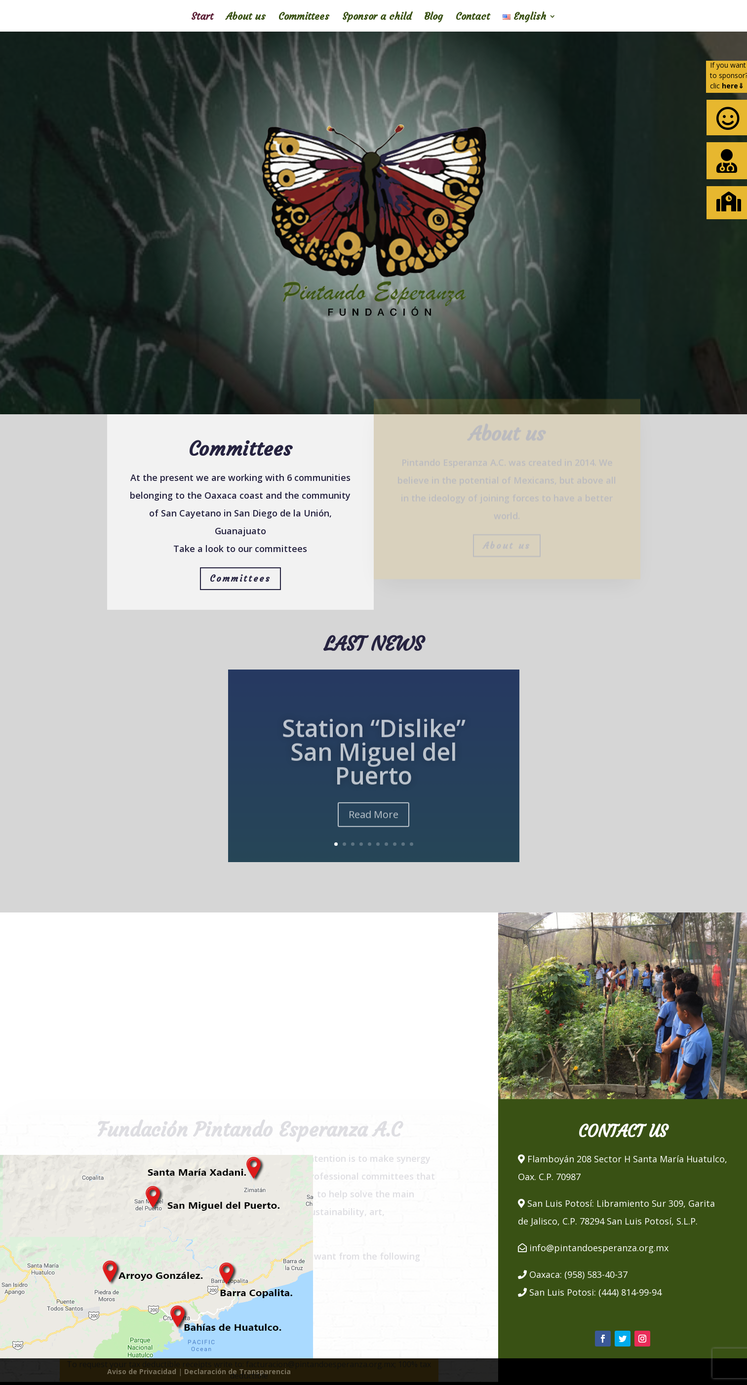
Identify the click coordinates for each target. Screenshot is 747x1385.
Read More (373, 824)
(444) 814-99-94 (630, 1292)
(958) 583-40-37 (596, 1274)
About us (246, 17)
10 (411, 844)
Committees (303, 17)
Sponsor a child (376, 17)
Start (202, 17)
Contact (473, 17)
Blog (433, 17)
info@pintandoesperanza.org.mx (598, 1248)
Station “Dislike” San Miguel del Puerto (374, 762)
